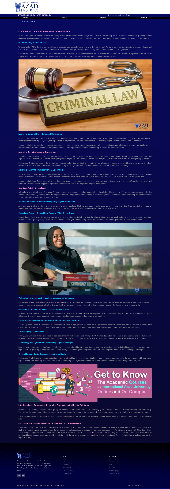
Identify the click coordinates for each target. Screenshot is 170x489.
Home (110, 15)
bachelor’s (91, 433)
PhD (110, 433)
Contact (143, 18)
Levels (63, 18)
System (103, 18)
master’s (99, 433)
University (27, 347)
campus (45, 435)
